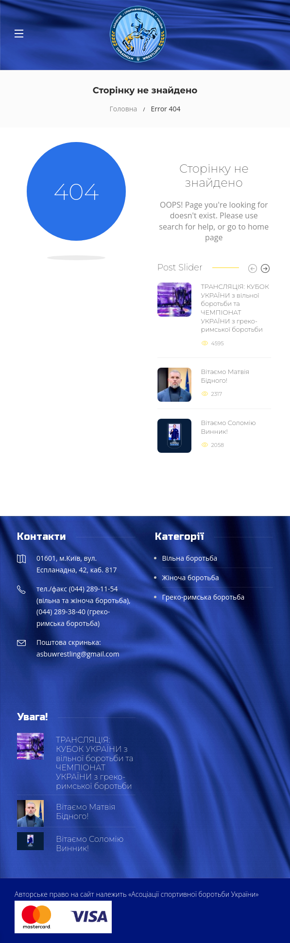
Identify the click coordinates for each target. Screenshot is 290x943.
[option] (214, 368)
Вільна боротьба (190, 558)
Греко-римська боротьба (203, 597)
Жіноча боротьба (190, 577)
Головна (123, 108)
